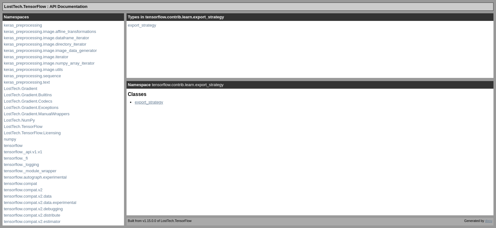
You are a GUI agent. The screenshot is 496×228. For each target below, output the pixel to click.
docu (488, 221)
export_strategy (142, 25)
